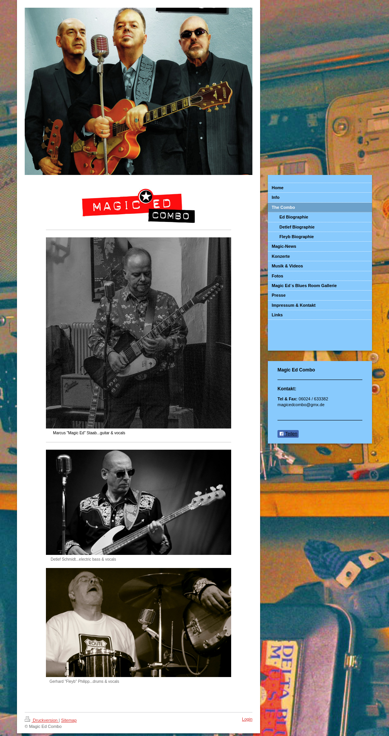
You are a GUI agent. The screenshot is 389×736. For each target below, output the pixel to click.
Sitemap (68, 720)
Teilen (288, 434)
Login (247, 719)
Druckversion (42, 720)
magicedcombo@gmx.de (301, 404)
